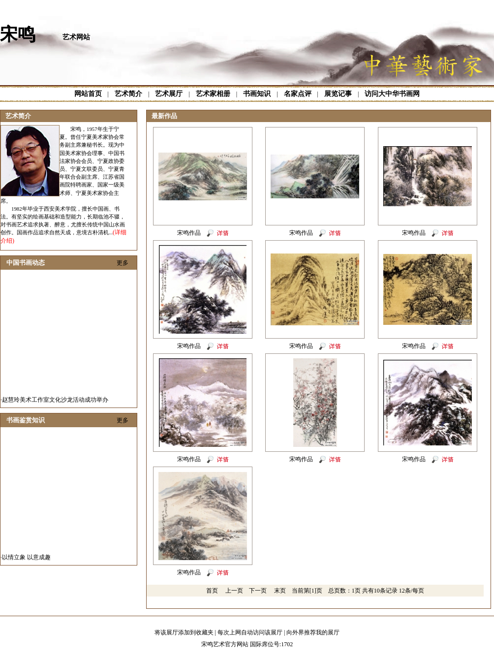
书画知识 (257, 93)
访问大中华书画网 (392, 93)
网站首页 (88, 93)
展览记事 (338, 93)
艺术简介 (128, 93)
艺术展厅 (169, 93)
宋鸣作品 (189, 232)
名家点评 (297, 93)
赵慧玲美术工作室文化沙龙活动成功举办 (55, 403)
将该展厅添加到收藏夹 (184, 632)
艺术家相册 (213, 93)
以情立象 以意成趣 (26, 561)
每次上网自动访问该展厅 (249, 632)
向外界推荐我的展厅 (313, 632)
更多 (122, 262)
